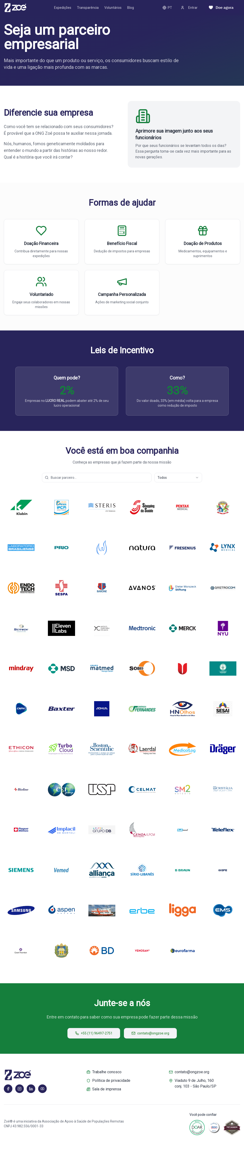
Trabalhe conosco (104, 1072)
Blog (130, 8)
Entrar (189, 8)
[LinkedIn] (31, 1088)
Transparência (88, 8)
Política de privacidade (108, 1080)
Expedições (62, 8)
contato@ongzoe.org (150, 1033)
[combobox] (178, 477)
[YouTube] (42, 1088)
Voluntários (113, 8)
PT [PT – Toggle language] (167, 8)
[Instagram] (19, 1088)
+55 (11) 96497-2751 (93, 1033)
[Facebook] (8, 1088)
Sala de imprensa (103, 1089)
